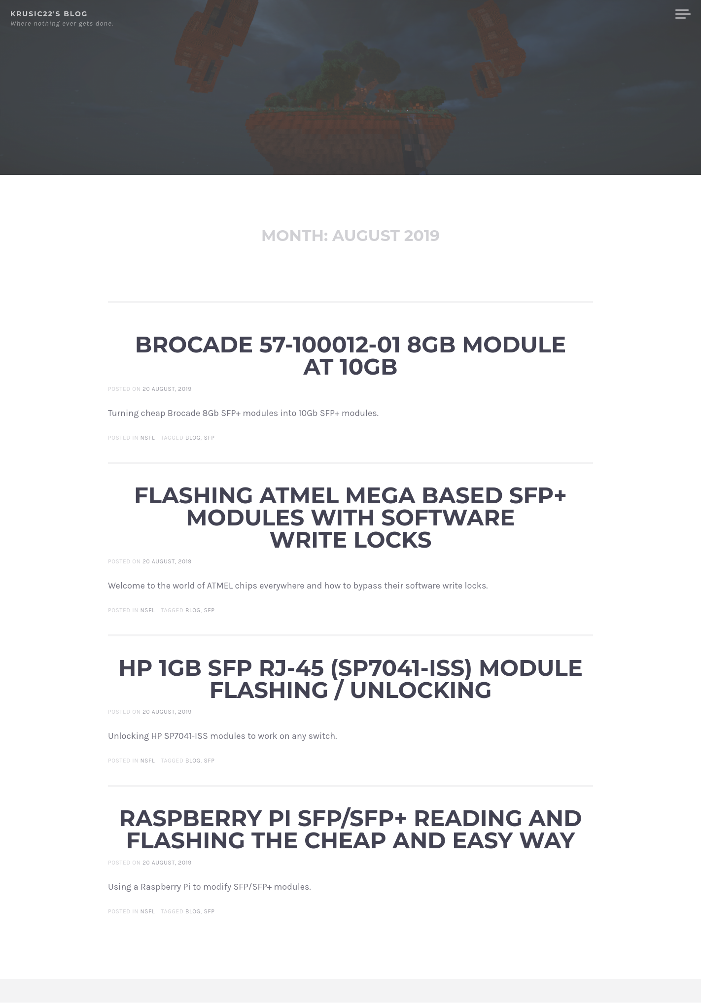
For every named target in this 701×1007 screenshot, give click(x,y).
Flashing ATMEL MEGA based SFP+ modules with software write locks (350, 521)
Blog (652, 14)
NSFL (147, 442)
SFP (209, 442)
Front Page (605, 14)
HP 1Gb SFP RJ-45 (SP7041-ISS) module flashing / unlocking (350, 683)
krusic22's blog (49, 13)
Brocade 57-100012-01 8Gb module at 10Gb (350, 359)
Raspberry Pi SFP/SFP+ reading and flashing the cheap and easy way (350, 833)
